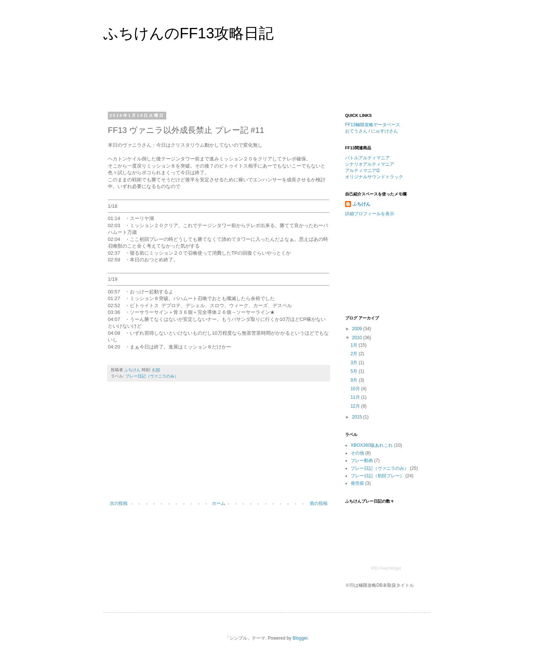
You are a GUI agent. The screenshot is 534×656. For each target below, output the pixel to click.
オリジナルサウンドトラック (374, 176)
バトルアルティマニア (367, 157)
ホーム (218, 503)
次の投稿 (119, 503)
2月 (354, 353)
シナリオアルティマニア (369, 164)
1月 (354, 345)
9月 (354, 380)
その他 (357, 453)
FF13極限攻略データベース (372, 124)
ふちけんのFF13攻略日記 (188, 33)
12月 (355, 406)
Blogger (300, 638)
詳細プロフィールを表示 (369, 213)
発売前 (357, 483)
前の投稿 (319, 503)
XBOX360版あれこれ (372, 445)
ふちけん (361, 204)
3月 (354, 362)
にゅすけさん (384, 131)
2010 (357, 337)
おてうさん (356, 131)
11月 (355, 397)
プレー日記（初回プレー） (377, 475)
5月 (354, 371)
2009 (357, 328)
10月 (355, 388)
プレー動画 (362, 460)
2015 (357, 417)
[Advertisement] (250, 81)
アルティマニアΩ (362, 170)
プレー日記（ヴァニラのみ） (151, 376)
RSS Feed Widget (386, 568)
